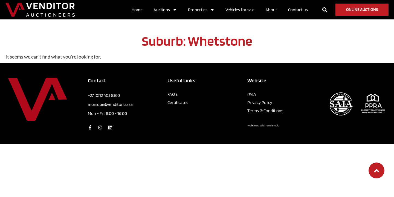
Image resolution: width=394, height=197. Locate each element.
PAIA (251, 94)
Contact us (298, 9)
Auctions (165, 10)
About (271, 9)
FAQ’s (172, 94)
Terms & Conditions (265, 110)
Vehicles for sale (239, 9)
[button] (324, 9)
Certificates (177, 102)
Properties (201, 10)
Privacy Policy (259, 102)
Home (137, 9)
